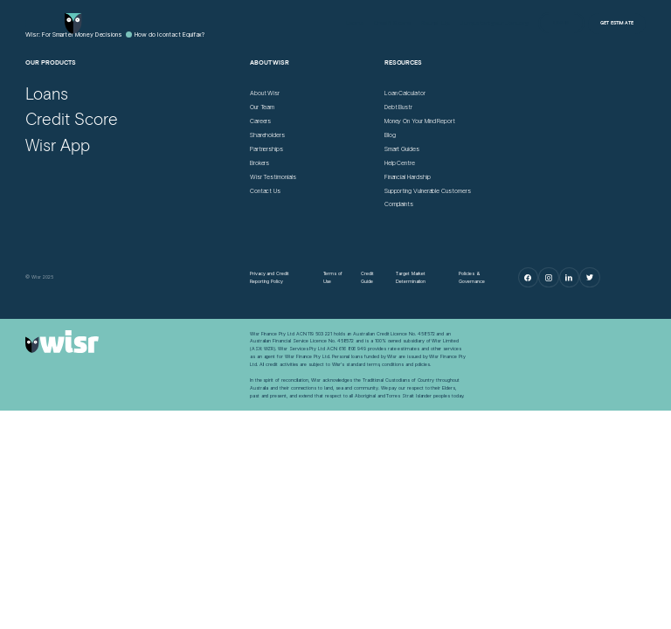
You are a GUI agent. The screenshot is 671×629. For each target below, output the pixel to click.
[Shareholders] (267, 136)
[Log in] (561, 22)
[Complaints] (398, 205)
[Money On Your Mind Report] (419, 122)
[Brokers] (260, 164)
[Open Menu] (33, 23)
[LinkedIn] (569, 277)
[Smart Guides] (401, 150)
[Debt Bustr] (398, 108)
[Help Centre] (399, 164)
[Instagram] (548, 277)
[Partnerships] (266, 150)
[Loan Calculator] (404, 94)
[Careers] (261, 122)
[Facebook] (528, 277)
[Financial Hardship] (407, 178)
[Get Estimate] (616, 23)
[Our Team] (262, 108)
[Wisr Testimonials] (273, 178)
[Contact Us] (265, 192)
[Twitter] (589, 277)
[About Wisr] (265, 94)
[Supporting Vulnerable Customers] (427, 192)
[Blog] (390, 136)
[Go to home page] (73, 23)
